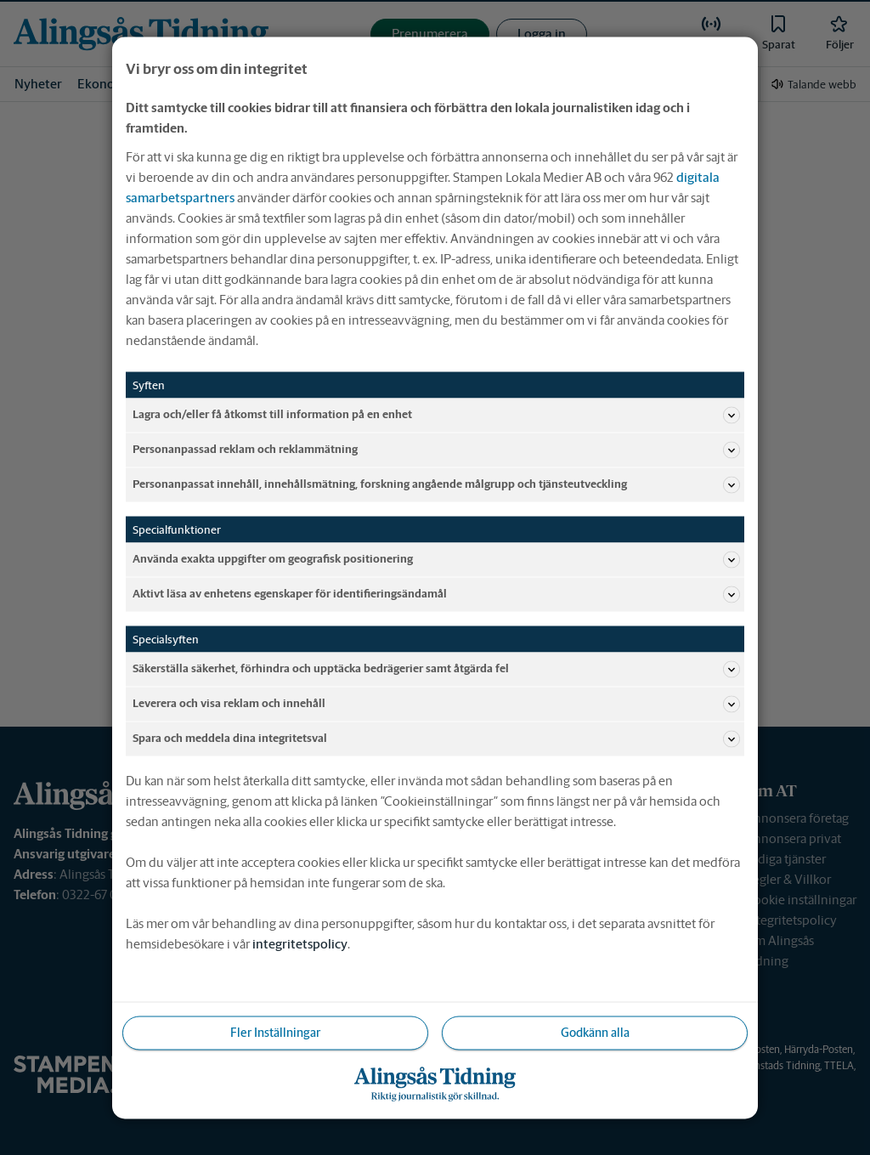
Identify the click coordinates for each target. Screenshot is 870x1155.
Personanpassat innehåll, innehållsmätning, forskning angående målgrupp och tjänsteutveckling (436, 484)
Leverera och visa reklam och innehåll (436, 703)
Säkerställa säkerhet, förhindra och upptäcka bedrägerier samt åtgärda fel (436, 668)
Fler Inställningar (275, 1031)
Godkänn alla (595, 1031)
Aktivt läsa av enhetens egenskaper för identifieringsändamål (436, 594)
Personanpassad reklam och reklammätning (436, 449)
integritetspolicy (299, 943)
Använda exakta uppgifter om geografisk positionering (436, 559)
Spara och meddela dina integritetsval (436, 738)
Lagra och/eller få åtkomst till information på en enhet (436, 414)
